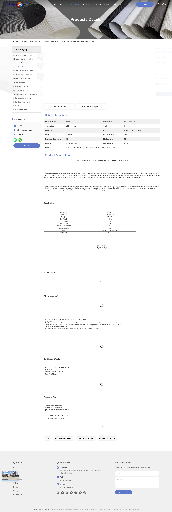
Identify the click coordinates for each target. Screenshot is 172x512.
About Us (16, 471)
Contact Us (17, 495)
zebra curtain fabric (63, 438)
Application (17, 479)
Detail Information (59, 106)
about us (63, 4)
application (87, 4)
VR (115, 4)
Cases (15, 491)
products (75, 4)
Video (15, 483)
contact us (125, 4)
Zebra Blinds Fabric (35, 42)
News (15, 487)
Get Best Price (121, 94)
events (107, 4)
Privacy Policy (37, 509)
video (98, 4)
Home (53, 4)
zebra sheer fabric (85, 438)
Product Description (91, 106)
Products (24, 42)
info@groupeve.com (24, 130)
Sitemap (46, 509)
